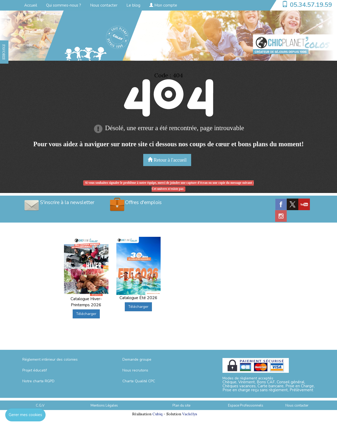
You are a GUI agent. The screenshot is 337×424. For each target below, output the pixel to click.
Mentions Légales (104, 405)
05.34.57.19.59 (311, 5)
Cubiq (157, 414)
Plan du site (181, 405)
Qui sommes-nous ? (63, 5)
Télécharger (86, 313)
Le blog (133, 5)
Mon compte (163, 5)
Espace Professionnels (245, 405)
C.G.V (40, 405)
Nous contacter (103, 5)
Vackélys (189, 414)
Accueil (30, 5)
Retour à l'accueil (167, 160)
